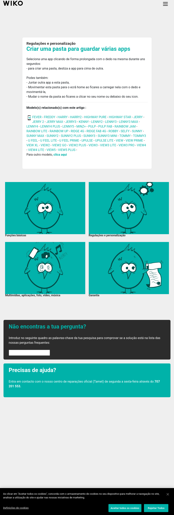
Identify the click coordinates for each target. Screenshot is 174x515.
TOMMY (125, 136)
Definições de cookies (16, 508)
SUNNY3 (89, 136)
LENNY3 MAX (128, 122)
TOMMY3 (139, 136)
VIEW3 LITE (108, 145)
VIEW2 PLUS (77, 145)
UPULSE (88, 140)
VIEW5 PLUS (66, 150)
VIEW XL (32, 145)
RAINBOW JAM (125, 126)
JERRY (138, 117)
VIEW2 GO (59, 145)
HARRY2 (76, 117)
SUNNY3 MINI (107, 136)
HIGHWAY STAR (120, 117)
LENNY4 (32, 126)
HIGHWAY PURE (95, 117)
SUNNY (137, 131)
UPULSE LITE (104, 140)
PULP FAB (105, 126)
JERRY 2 (38, 122)
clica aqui (60, 154)
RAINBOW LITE (37, 131)
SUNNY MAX (35, 136)
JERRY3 (71, 122)
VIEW (119, 140)
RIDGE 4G (77, 131)
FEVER (37, 117)
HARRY (63, 117)
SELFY (125, 131)
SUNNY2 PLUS (71, 136)
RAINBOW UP (59, 131)
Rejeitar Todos (156, 509)
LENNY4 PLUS (50, 126)
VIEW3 (93, 145)
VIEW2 (45, 145)
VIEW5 (51, 150)
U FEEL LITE (48, 140)
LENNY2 (97, 122)
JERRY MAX (54, 122)
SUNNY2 (52, 136)
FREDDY (49, 117)
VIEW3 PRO (127, 145)
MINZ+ (81, 126)
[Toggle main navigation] (165, 4)
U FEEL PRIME (69, 140)
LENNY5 (68, 126)
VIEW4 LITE (36, 150)
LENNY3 (111, 122)
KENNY (84, 122)
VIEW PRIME (134, 140)
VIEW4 (141, 145)
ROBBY (113, 131)
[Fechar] (167, 495)
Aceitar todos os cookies (125, 509)
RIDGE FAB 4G (96, 131)
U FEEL (33, 140)
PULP (92, 126)
